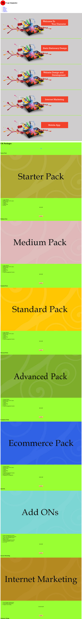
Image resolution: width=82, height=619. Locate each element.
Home (4, 7)
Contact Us (5, 11)
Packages (5, 10)
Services (4, 9)
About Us (5, 8)
